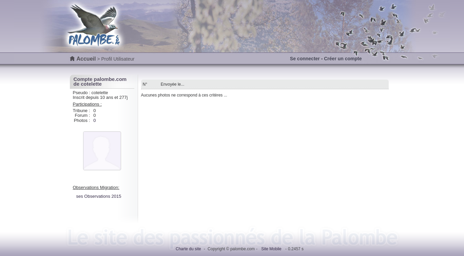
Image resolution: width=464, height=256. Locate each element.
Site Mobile (271, 249)
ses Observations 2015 (98, 196)
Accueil (86, 59)
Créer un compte (343, 58)
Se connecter (305, 58)
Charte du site (188, 249)
